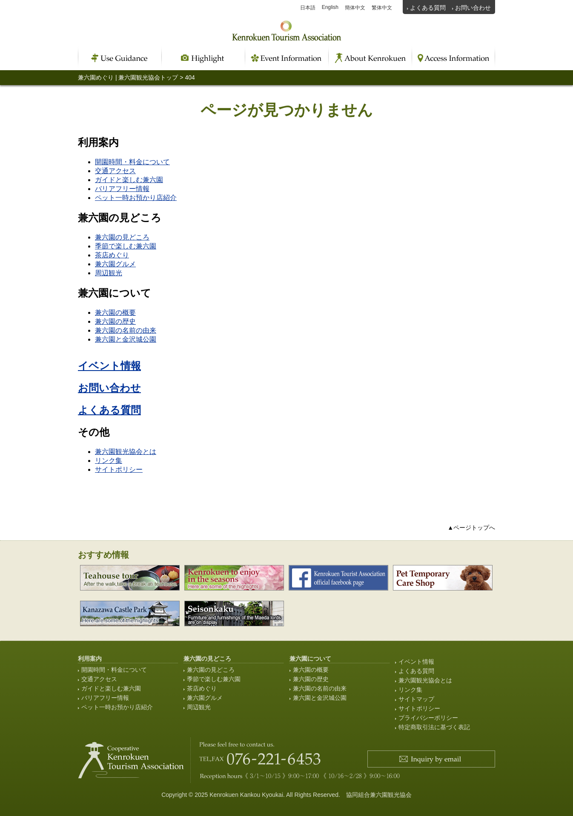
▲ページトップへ (471, 527)
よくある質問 (428, 7)
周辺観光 (108, 273)
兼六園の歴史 (115, 321)
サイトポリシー (119, 469)
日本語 (307, 8)
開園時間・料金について (132, 161)
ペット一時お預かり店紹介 (136, 197)
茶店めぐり (112, 255)
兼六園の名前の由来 (125, 330)
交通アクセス (115, 170)
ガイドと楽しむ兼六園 (129, 179)
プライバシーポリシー (428, 717)
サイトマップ (416, 699)
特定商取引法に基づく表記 (434, 727)
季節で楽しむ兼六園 (125, 246)
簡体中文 (355, 8)
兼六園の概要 (115, 312)
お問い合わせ (473, 7)
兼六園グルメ (115, 264)
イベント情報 (109, 365)
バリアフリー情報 (122, 188)
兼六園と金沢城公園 (125, 339)
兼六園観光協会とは (125, 451)
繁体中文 (382, 8)
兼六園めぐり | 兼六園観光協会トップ (128, 77)
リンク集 (108, 460)
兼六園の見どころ (122, 237)
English (330, 7)
